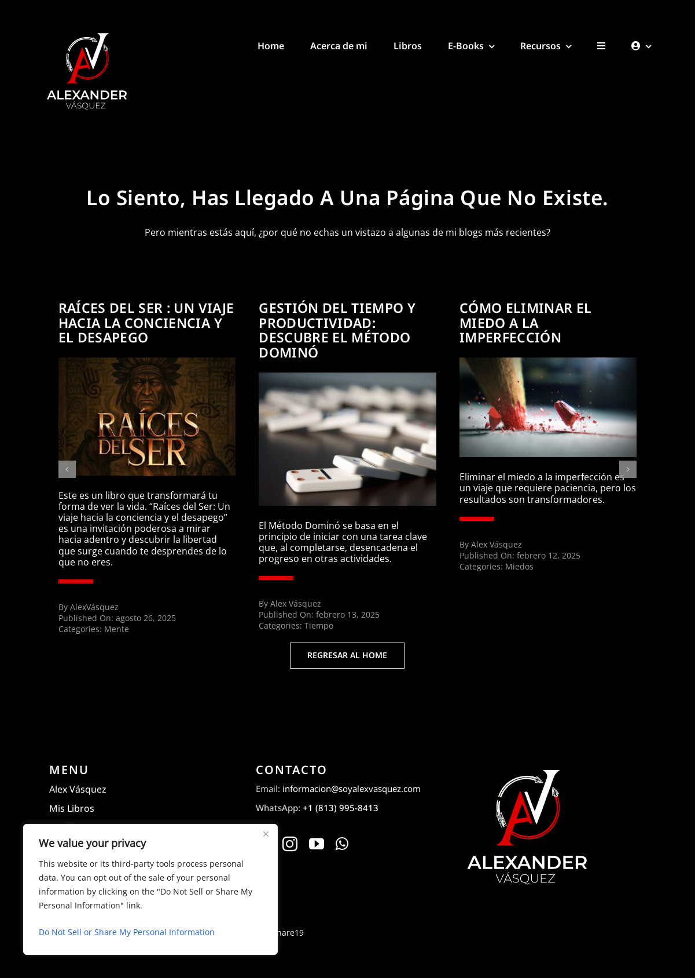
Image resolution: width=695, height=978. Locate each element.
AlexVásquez (94, 606)
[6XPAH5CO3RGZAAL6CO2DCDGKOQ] (347, 377)
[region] (150, 889)
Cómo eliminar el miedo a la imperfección (525, 322)
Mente (116, 628)
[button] (67, 469)
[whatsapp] (342, 843)
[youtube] (316, 843)
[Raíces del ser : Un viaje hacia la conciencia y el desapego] (147, 362)
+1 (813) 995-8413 (340, 807)
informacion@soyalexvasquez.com (351, 788)
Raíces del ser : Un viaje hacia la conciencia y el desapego (146, 322)
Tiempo (318, 625)
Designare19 (279, 932)
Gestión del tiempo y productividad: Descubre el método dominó (337, 330)
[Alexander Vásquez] (86, 33)
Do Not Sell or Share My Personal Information (127, 931)
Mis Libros (71, 808)
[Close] (266, 834)
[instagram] (289, 843)
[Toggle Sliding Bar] (601, 40)
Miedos (519, 566)
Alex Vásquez (295, 603)
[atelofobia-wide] (548, 362)
